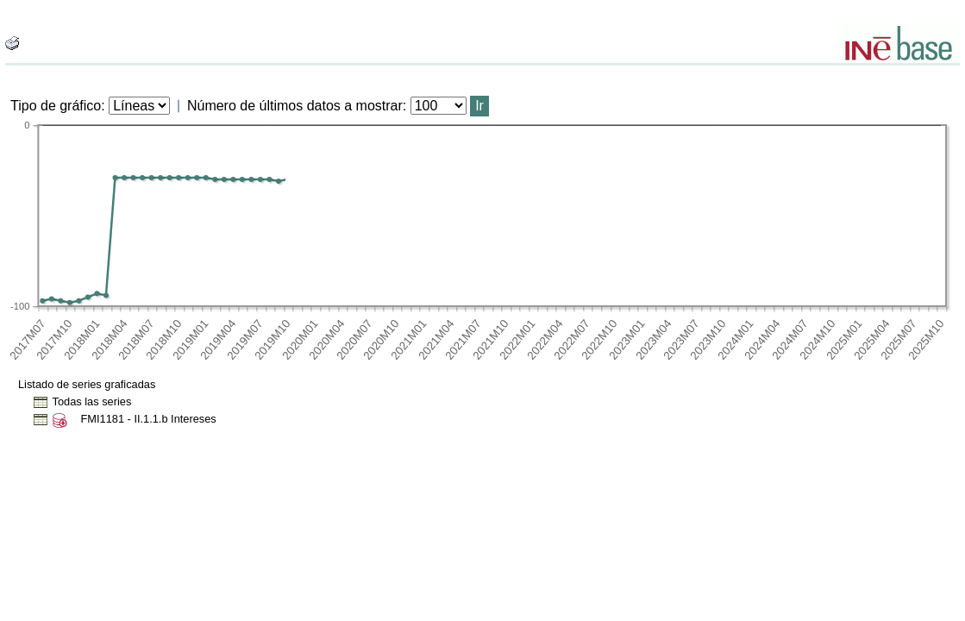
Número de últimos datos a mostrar (295, 105)
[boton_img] (12, 43)
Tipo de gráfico (55, 105)
